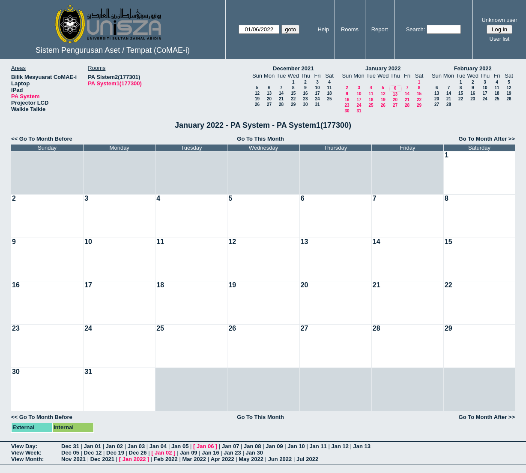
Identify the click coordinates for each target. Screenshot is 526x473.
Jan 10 (296, 446)
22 (293, 98)
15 (293, 93)
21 (281, 98)
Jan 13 (362, 446)
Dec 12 (93, 452)
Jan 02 (114, 446)
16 (305, 93)
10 (317, 87)
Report (379, 29)
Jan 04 (158, 446)
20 (269, 98)
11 (329, 87)
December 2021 (293, 68)
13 (269, 93)
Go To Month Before (45, 139)
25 (329, 98)
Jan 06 (205, 446)
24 (317, 98)
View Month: (27, 459)
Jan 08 (252, 446)
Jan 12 (339, 446)
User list (500, 39)
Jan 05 (179, 446)
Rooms (350, 29)
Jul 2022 (307, 459)
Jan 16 (210, 452)
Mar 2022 (194, 459)
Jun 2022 (280, 459)
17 (317, 93)
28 (281, 104)
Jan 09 (274, 446)
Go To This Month (260, 139)
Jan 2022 (134, 459)
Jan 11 (317, 446)
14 (281, 93)
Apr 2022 (222, 459)
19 (257, 98)
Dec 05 (70, 452)
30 (305, 104)
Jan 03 (136, 446)
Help (323, 29)
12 (257, 93)
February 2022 (473, 68)
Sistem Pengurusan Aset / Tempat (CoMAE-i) (113, 50)
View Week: (26, 452)
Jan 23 (232, 452)
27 (269, 104)
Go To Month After (483, 139)
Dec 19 (115, 452)
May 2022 (251, 459)
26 (257, 104)
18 (329, 93)
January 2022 (382, 68)
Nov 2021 (73, 459)
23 (305, 98)
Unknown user (499, 20)
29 (293, 104)
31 (317, 104)
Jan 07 (230, 446)
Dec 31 (70, 446)
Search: (415, 29)
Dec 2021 (102, 459)
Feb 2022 (166, 459)
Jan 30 (254, 452)
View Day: (24, 446)
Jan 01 (92, 446)
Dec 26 (138, 452)
